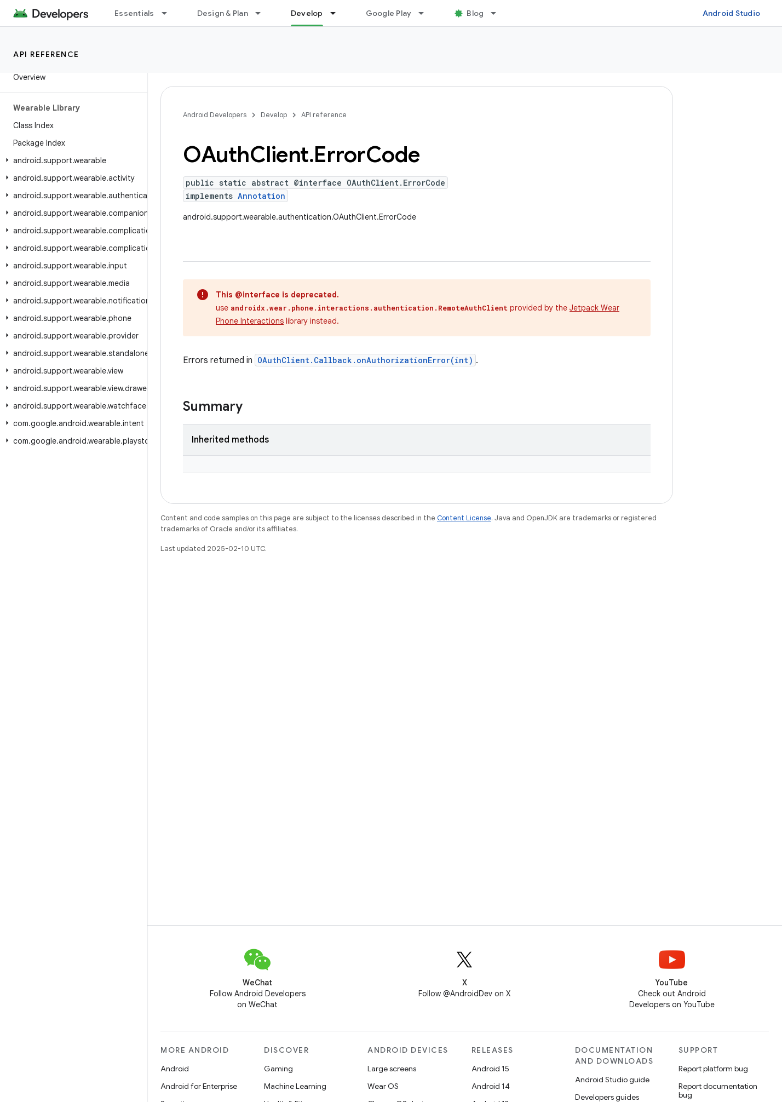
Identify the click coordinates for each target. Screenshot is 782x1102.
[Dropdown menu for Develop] (338, 13)
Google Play (389, 13)
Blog (475, 13)
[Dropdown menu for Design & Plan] (263, 13)
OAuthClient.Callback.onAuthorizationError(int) (365, 360)
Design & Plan (222, 13)
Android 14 (491, 1086)
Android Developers (214, 114)
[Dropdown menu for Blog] (498, 13)
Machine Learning (295, 1086)
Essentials (134, 13)
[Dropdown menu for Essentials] (169, 13)
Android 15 (490, 1069)
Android (174, 1069)
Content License (464, 518)
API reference (46, 54)
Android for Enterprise (198, 1086)
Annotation (261, 196)
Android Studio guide (612, 1079)
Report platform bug (713, 1069)
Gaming (278, 1069)
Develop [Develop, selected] (307, 13)
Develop (274, 114)
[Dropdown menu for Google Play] (426, 13)
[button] (71, 160)
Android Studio (732, 13)
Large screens (391, 1069)
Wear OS (383, 1086)
